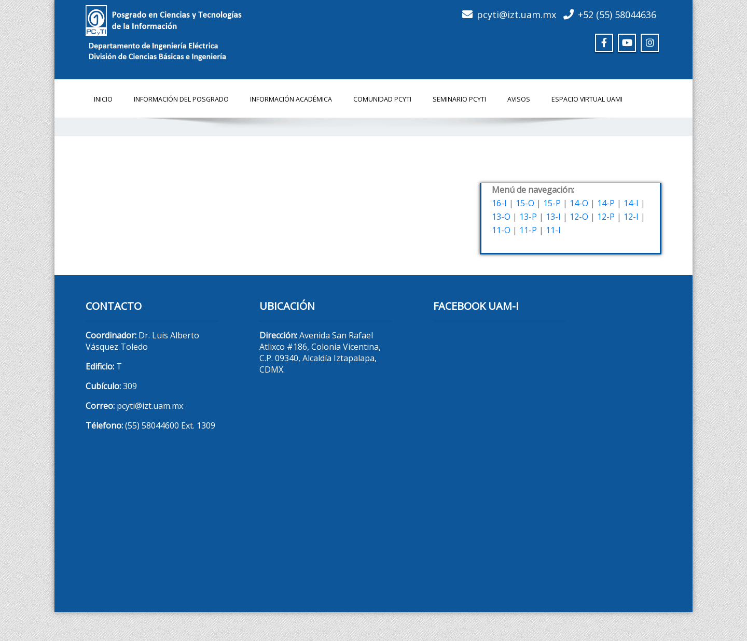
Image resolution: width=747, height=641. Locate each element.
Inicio (103, 99)
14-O (579, 203)
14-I (631, 203)
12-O (579, 216)
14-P (606, 203)
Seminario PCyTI (459, 99)
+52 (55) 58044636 (617, 14)
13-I (553, 216)
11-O (501, 230)
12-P (606, 216)
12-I (631, 216)
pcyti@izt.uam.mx (516, 14)
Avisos (518, 99)
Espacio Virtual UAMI (586, 99)
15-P (552, 203)
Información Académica (291, 99)
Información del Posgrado (181, 99)
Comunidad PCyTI (382, 99)
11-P (528, 230)
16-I (499, 203)
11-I (553, 230)
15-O (525, 203)
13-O (501, 216)
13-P (528, 216)
